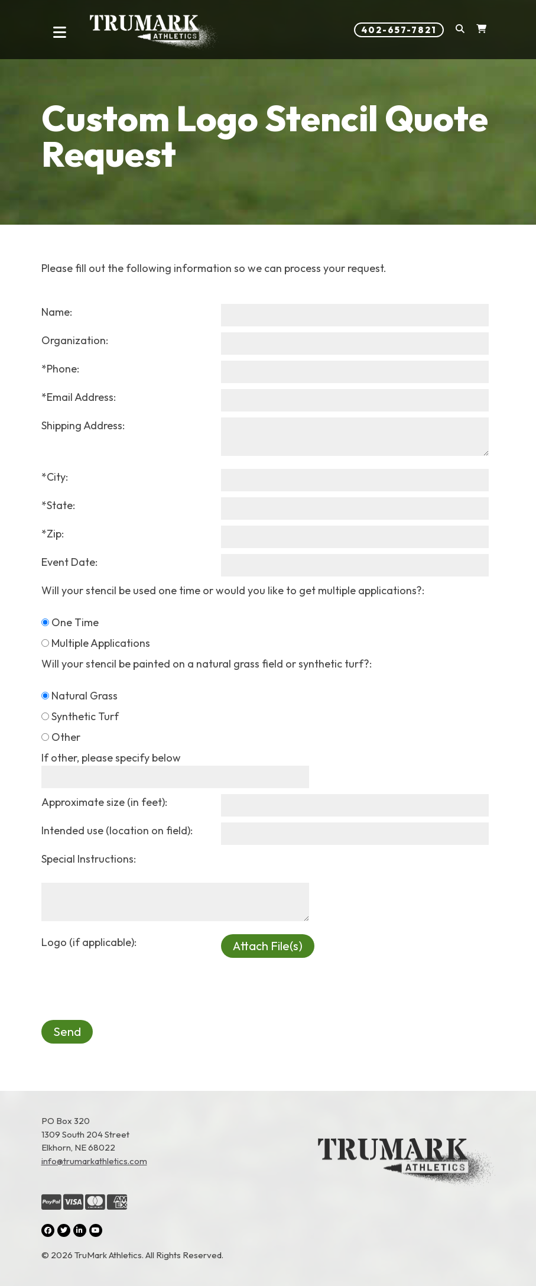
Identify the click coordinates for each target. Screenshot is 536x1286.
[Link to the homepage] (406, 1188)
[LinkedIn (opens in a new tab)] (79, 1230)
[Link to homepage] (154, 32)
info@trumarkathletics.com (94, 1161)
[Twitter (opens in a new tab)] (63, 1230)
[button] (460, 29)
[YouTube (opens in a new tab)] (95, 1230)
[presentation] (131, 981)
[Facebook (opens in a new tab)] (47, 1230)
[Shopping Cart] (481, 29)
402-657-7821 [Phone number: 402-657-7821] (399, 29)
